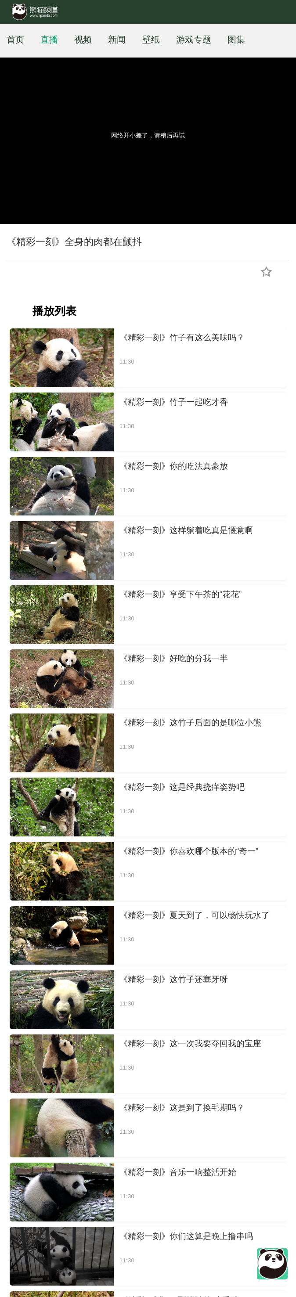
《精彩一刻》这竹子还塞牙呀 (173, 979)
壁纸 (151, 39)
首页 (15, 39)
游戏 (185, 39)
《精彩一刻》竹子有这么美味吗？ (182, 337)
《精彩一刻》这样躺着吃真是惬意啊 (186, 530)
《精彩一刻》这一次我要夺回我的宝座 (190, 1043)
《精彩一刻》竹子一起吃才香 (173, 402)
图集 (236, 39)
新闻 (117, 39)
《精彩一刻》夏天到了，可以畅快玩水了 (194, 915)
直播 (49, 39)
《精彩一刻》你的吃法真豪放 (173, 466)
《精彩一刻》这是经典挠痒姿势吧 (182, 787)
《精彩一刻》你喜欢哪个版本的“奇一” (188, 851)
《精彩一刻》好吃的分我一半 (173, 658)
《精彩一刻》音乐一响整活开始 (177, 1172)
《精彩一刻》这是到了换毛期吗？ (182, 1107)
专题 (202, 39)
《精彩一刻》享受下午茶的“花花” (180, 594)
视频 (83, 39)
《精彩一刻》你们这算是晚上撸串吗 (186, 1236)
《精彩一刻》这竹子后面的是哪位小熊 (190, 722)
